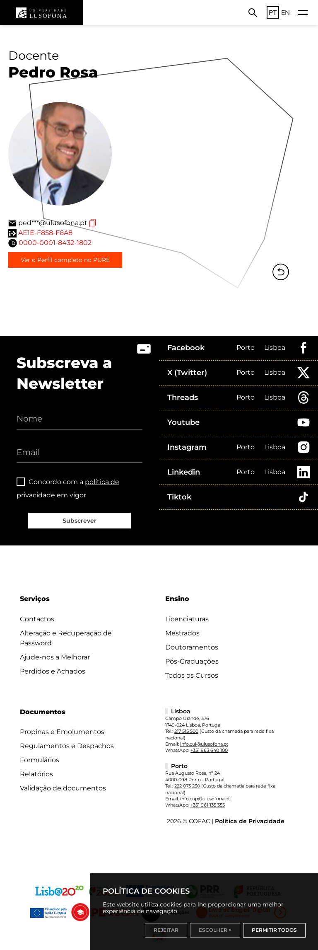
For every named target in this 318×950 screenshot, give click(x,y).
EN (285, 12)
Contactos (37, 619)
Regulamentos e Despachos (67, 746)
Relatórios (36, 774)
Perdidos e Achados (52, 671)
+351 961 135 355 (207, 805)
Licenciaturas (187, 619)
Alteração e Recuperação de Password (66, 638)
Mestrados (182, 633)
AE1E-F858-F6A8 (45, 233)
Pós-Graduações (192, 661)
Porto (245, 347)
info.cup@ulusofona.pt (205, 799)
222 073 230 (187, 786)
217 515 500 (186, 731)
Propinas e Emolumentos (62, 732)
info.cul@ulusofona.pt (204, 744)
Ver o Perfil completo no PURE (65, 260)
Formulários (39, 760)
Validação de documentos (63, 788)
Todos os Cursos (191, 675)
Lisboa (274, 347)
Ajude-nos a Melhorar (55, 657)
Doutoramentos (191, 647)
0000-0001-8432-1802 (55, 243)
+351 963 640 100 (209, 750)
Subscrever (79, 520)
